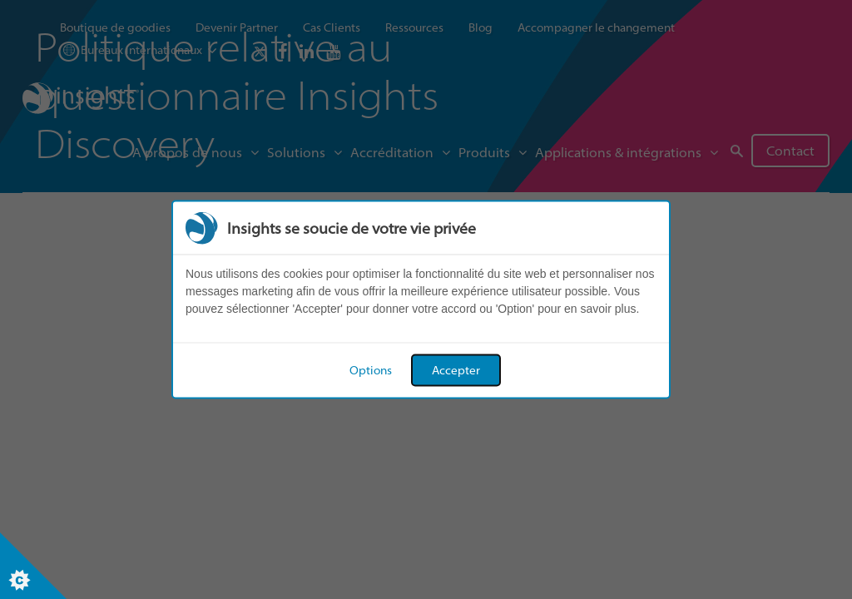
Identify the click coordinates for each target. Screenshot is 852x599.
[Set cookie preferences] (33, 565)
